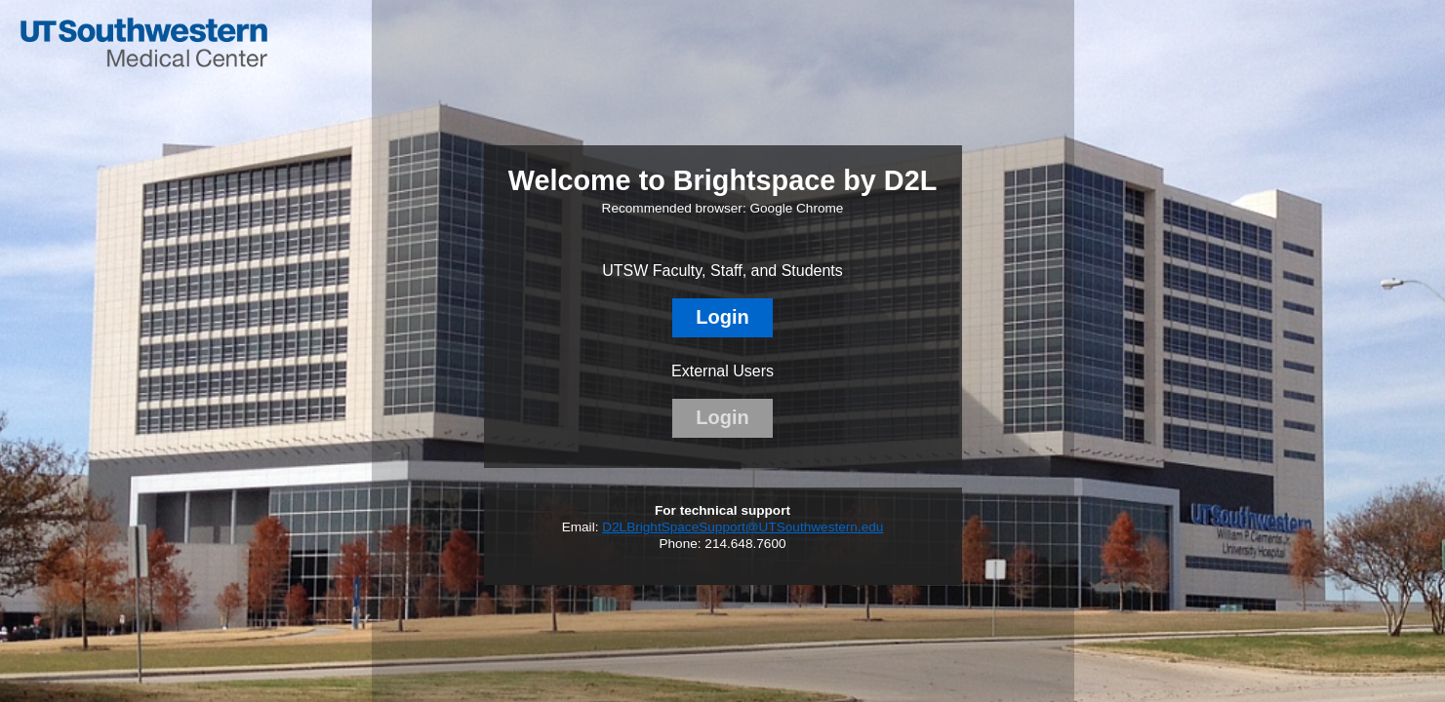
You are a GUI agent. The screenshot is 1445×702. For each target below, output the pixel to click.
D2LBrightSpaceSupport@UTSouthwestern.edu (742, 527)
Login (722, 317)
